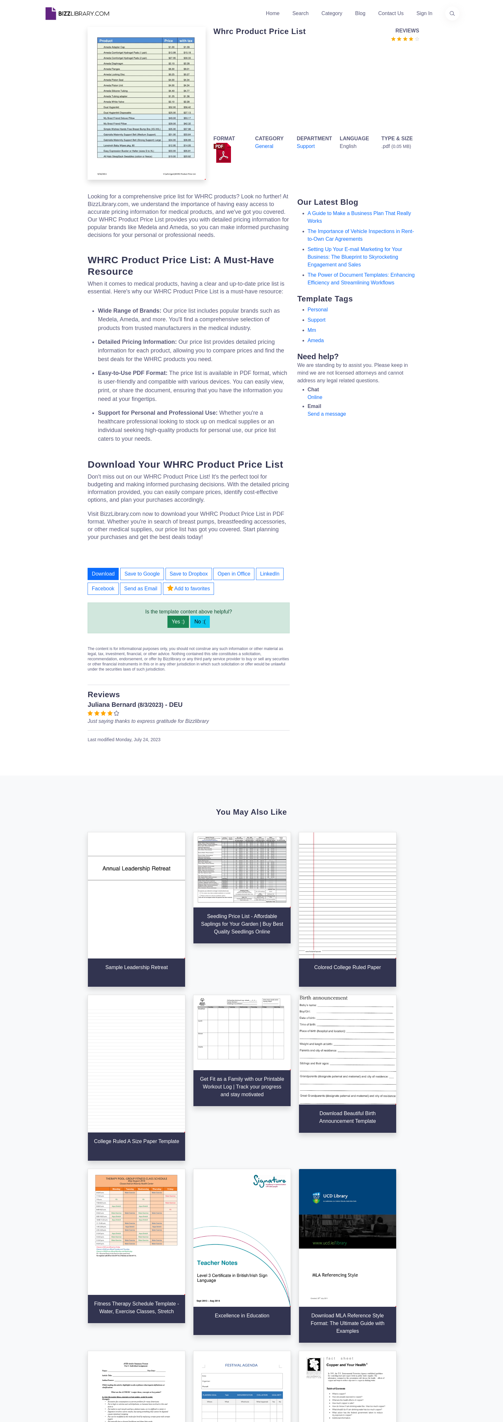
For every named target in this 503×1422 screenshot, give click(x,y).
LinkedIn (270, 574)
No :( (200, 621)
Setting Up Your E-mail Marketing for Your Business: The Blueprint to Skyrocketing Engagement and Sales (355, 257)
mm (312, 330)
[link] (50, 1347)
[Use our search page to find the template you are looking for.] (452, 13)
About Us (195, 1290)
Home (273, 13)
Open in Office (233, 574)
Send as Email (140, 588)
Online (315, 397)
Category (331, 13)
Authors (193, 1301)
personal (318, 309)
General (264, 146)
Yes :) (178, 621)
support (317, 320)
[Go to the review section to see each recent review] (405, 38)
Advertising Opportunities (213, 1321)
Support (306, 146)
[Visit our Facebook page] (68, 1347)
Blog (360, 13)
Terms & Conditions (348, 1290)
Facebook (103, 588)
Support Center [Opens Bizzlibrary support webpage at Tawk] (343, 1280)
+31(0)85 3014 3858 (419, 1286)
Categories (267, 1290)
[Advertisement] (314, 87)
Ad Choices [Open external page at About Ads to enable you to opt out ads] (339, 1311)
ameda (316, 340)
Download (103, 574)
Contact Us (391, 13)
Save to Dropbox (189, 574)
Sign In (424, 13)
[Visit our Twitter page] (51, 1347)
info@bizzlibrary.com (420, 1279)
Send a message (327, 414)
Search (300, 13)
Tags (260, 1321)
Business (265, 1301)
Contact (193, 1311)
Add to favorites (188, 588)
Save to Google (142, 574)
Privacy (334, 1301)
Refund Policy (342, 1342)
